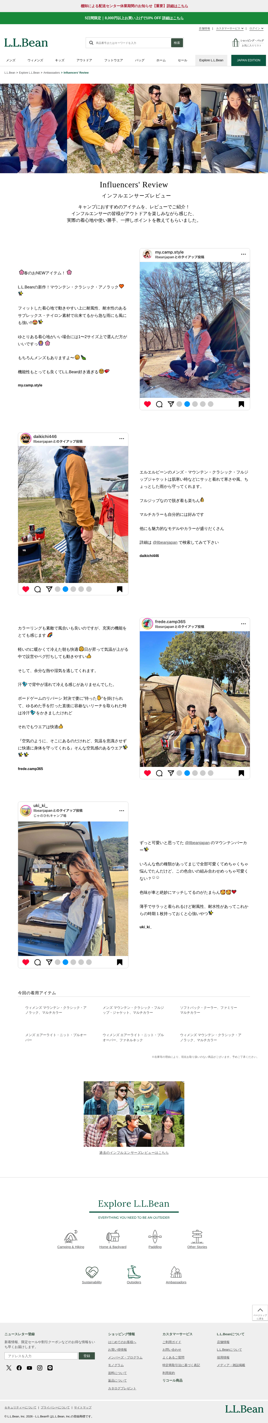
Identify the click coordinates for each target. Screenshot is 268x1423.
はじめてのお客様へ (122, 1342)
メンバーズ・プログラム (125, 1357)
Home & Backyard (112, 1239)
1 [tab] (179, 404)
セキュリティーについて (20, 1407)
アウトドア (84, 60)
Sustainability (92, 1274)
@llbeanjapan (165, 542)
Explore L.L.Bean (211, 60)
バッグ (140, 60)
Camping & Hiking (70, 1239)
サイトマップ (82, 1407)
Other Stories (197, 1239)
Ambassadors (51, 72)
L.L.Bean (9, 72)
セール (182, 60)
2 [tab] (187, 404)
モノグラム (116, 1365)
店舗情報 (204, 28)
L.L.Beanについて (229, 1349)
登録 (86, 1356)
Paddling (155, 1239)
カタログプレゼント (122, 1388)
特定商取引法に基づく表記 (181, 1365)
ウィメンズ (35, 60)
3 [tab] (195, 404)
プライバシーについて (55, 1407)
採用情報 (223, 1357)
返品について (117, 1380)
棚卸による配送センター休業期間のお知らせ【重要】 (134, 6)
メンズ (10, 60)
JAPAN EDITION (248, 60)
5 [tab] (210, 404)
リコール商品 (172, 1380)
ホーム (161, 60)
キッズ (59, 60)
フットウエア (113, 60)
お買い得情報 (117, 1349)
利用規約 (168, 1373)
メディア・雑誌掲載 (231, 1365)
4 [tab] (203, 404)
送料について (117, 1373)
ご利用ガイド (171, 1342)
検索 (177, 43)
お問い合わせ (171, 1349)
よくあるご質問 (173, 1357)
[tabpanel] (195, 330)
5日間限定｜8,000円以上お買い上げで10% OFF (134, 18)
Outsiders (134, 1274)
